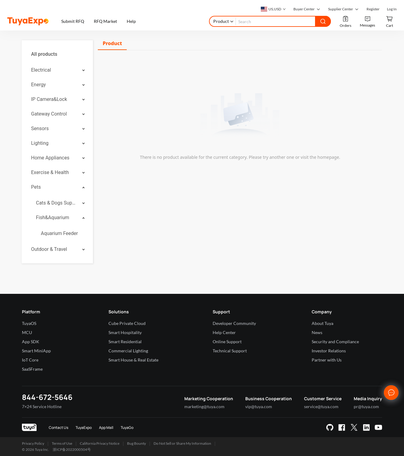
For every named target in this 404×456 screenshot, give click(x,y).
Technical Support (230, 350)
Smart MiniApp (36, 350)
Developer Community (234, 323)
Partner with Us (327, 359)
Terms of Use (62, 443)
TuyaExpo (84, 427)
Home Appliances (50, 158)
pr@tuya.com (366, 406)
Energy (38, 84)
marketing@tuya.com (204, 406)
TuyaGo (127, 427)
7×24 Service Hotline (42, 406)
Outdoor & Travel (49, 249)
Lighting (39, 143)
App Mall (106, 427)
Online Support (227, 341)
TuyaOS (29, 323)
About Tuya (322, 323)
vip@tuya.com (258, 406)
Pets (36, 187)
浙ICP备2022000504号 (72, 449)
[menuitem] (57, 54)
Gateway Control (49, 114)
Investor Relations (329, 350)
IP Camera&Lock (49, 99)
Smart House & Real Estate (133, 359)
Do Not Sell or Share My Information (182, 443)
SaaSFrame (32, 369)
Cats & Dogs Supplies (57, 203)
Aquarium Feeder (59, 233)
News (317, 332)
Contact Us (58, 427)
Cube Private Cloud (127, 323)
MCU (27, 332)
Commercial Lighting (128, 350)
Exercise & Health (50, 172)
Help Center (224, 332)
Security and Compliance (335, 341)
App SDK (30, 341)
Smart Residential (125, 341)
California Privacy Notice (99, 443)
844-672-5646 (47, 397)
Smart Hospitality (125, 332)
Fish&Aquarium (52, 217)
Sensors (40, 128)
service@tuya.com (321, 406)
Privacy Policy (33, 443)
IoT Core (30, 359)
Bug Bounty (136, 443)
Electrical (41, 70)
